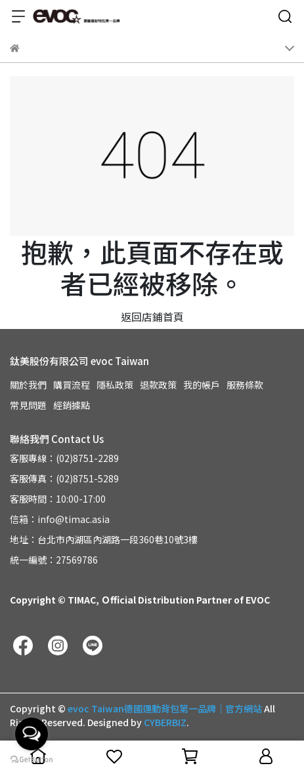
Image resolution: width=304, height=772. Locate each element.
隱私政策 (115, 384)
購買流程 (71, 384)
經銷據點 (71, 405)
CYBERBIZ (165, 722)
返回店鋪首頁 (152, 316)
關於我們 (28, 384)
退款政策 (158, 384)
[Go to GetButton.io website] (32, 759)
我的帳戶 (201, 384)
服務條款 (245, 384)
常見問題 (28, 405)
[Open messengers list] (31, 734)
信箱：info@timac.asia (60, 519)
